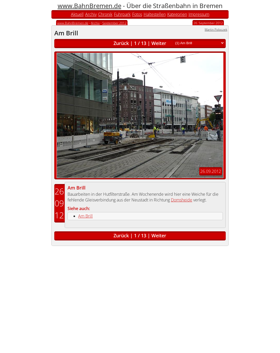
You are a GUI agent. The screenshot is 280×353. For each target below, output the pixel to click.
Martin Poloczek (216, 29)
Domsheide (181, 200)
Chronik (105, 14)
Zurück (121, 43)
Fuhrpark (122, 14)
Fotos (137, 14)
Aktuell (77, 14)
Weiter (158, 43)
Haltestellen (155, 14)
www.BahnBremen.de (89, 5)
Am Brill (76, 188)
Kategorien (177, 14)
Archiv (91, 14)
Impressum (199, 14)
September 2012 (114, 23)
